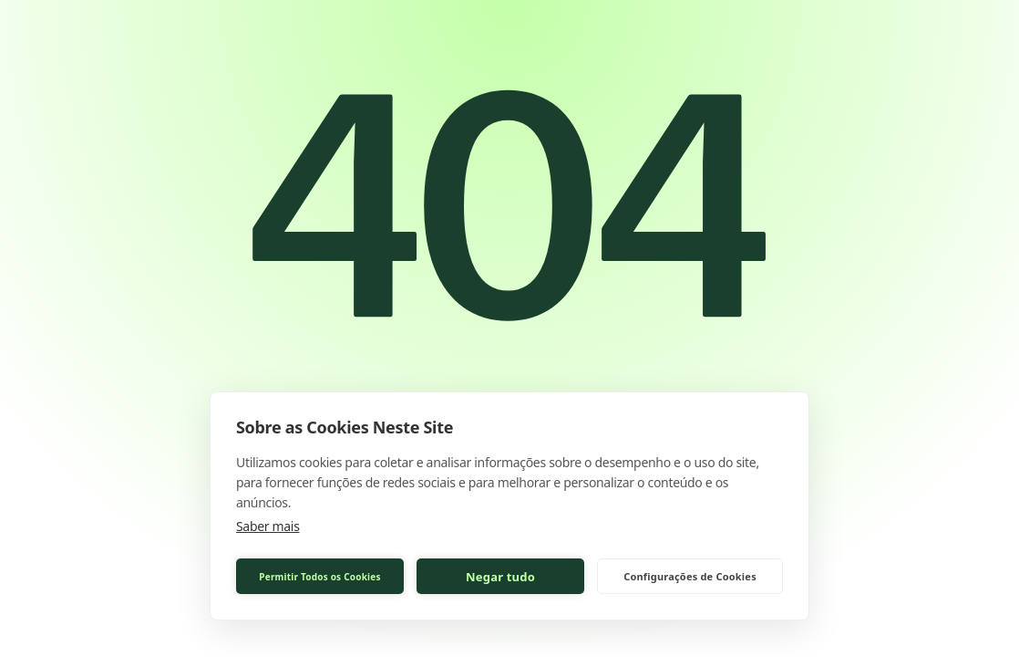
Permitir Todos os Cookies (319, 576)
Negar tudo (500, 576)
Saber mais (268, 526)
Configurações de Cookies (690, 576)
